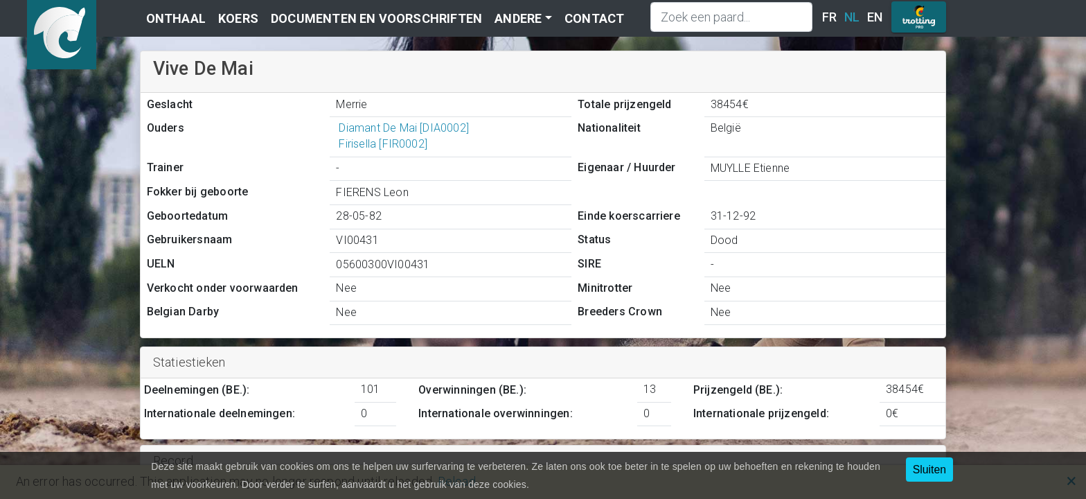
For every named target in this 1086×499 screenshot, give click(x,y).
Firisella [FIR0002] (381, 143)
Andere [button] (518, 18)
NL (852, 17)
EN (874, 17)
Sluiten (929, 469)
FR (829, 17)
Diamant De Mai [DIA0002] (402, 127)
